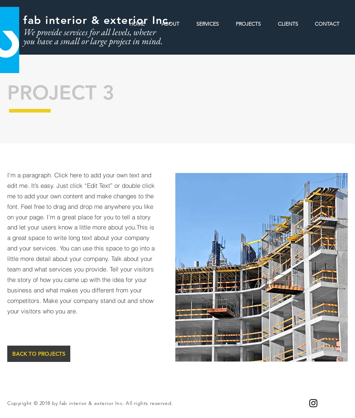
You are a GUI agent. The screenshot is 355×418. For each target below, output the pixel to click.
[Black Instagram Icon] (313, 403)
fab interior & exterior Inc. (97, 20)
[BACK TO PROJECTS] (38, 354)
